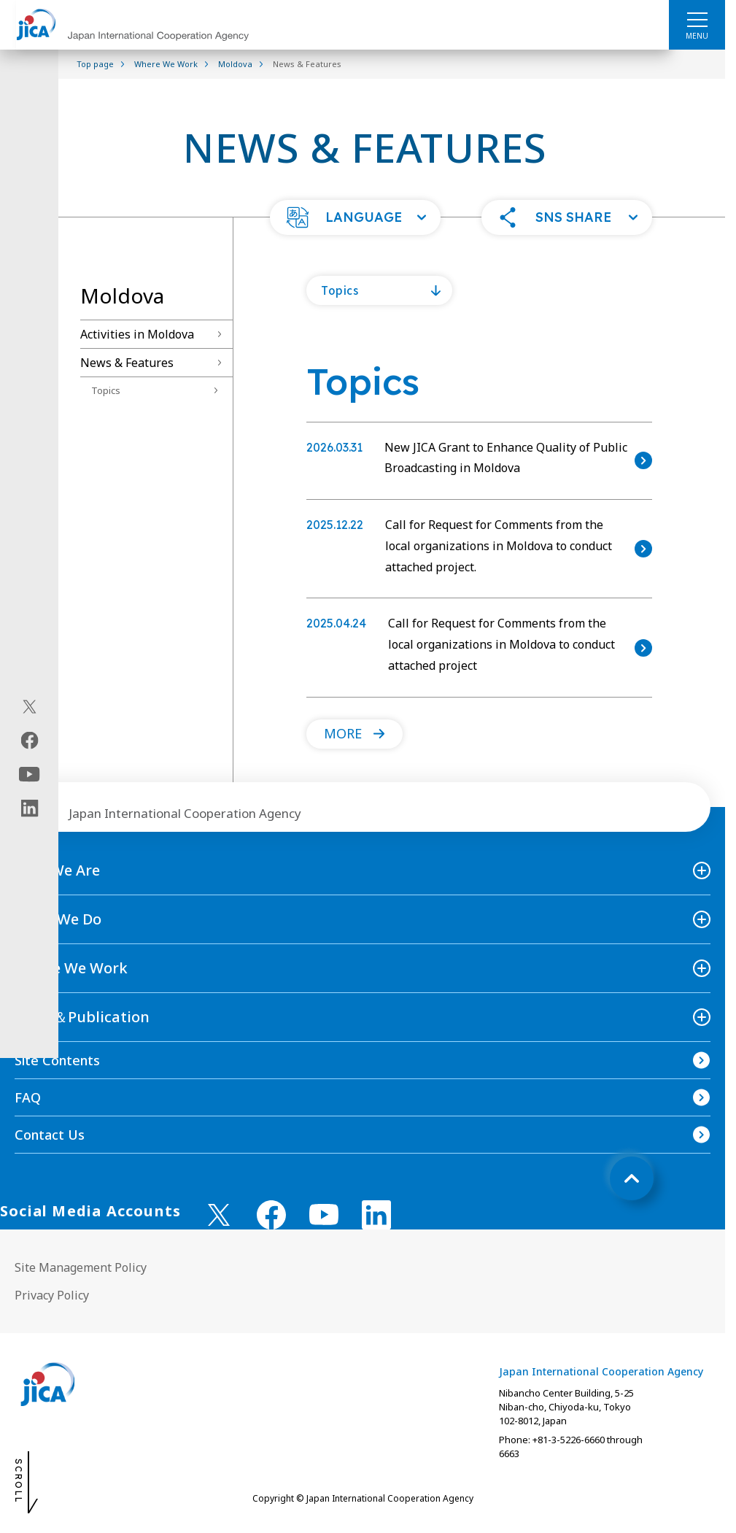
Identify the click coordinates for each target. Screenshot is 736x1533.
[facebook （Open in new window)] (271, 1214)
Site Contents (57, 1060)
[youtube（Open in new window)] (29, 773)
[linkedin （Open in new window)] (376, 1214)
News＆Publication (82, 1017)
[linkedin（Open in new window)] (29, 807)
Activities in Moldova (137, 334)
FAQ (28, 1097)
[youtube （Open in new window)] (323, 1214)
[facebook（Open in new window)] (29, 740)
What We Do (58, 919)
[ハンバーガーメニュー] (697, 19)
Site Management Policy (81, 1267)
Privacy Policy (52, 1295)
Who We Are (57, 870)
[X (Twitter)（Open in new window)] (29, 706)
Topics (105, 390)
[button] (355, 217)
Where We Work (71, 968)
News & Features (127, 363)
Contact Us (50, 1134)
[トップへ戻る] (632, 1178)
